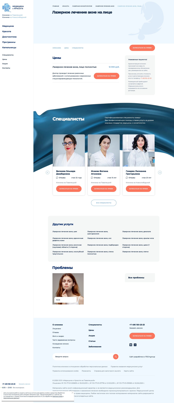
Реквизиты (86, 371)
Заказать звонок (24, 384)
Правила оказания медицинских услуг (127, 366)
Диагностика (9, 37)
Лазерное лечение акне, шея (64, 232)
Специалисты (7, 55)
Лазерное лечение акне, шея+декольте (97, 233)
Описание (57, 48)
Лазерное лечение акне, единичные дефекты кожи (67, 239)
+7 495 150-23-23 (8, 384)
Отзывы (55, 332)
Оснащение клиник (60, 344)
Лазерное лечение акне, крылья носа (138, 238)
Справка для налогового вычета (107, 371)
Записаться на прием (142, 48)
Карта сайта (129, 371)
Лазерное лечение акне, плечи (135, 252)
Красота (6, 31)
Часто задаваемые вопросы (63, 340)
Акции (5, 63)
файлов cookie (57, 396)
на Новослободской (18, 17)
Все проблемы (136, 278)
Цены (4, 59)
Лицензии (56, 329)
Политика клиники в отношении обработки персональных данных (79, 366)
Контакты (6, 68)
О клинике (57, 325)
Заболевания (95, 347)
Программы (8, 42)
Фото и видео (58, 336)
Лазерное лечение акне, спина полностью (100, 253)
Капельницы (9, 48)
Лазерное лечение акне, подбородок (102, 245)
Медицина (8, 26)
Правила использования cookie (65, 371)
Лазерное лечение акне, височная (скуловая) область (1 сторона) (67, 246)
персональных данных (11, 398)
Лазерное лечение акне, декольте (136, 232)
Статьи (92, 341)
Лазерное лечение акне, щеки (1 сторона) (135, 246)
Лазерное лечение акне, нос (99, 238)
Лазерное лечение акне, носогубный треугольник (68, 253)
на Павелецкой (16, 15)
